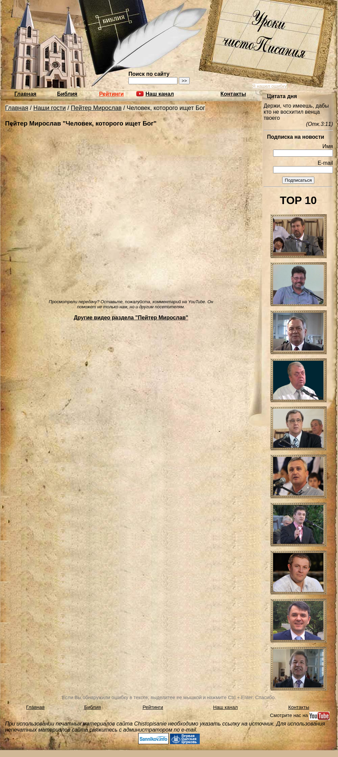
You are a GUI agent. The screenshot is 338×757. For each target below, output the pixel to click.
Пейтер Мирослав (96, 108)
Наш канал (225, 707)
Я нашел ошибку (269, 86)
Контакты (233, 94)
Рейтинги (111, 94)
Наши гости (49, 108)
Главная (26, 94)
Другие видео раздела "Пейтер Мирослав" (131, 317)
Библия (67, 94)
